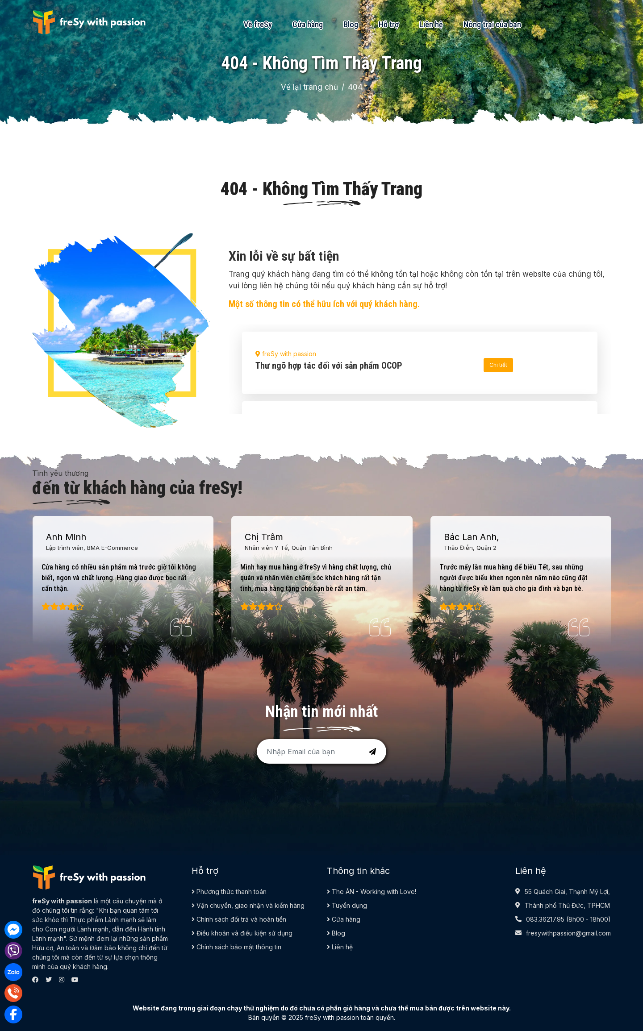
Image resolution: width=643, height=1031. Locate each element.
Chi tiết (498, 365)
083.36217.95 (545, 919)
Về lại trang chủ (309, 87)
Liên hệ (431, 24)
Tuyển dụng (347, 905)
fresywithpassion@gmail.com (568, 933)
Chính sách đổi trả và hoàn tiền (239, 919)
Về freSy (258, 24)
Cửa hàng (307, 24)
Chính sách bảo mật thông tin (236, 947)
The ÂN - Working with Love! (371, 891)
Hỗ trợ (389, 24)
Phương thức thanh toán (229, 891)
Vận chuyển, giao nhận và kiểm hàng (248, 905)
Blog (350, 24)
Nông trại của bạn (492, 24)
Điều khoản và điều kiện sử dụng (242, 933)
